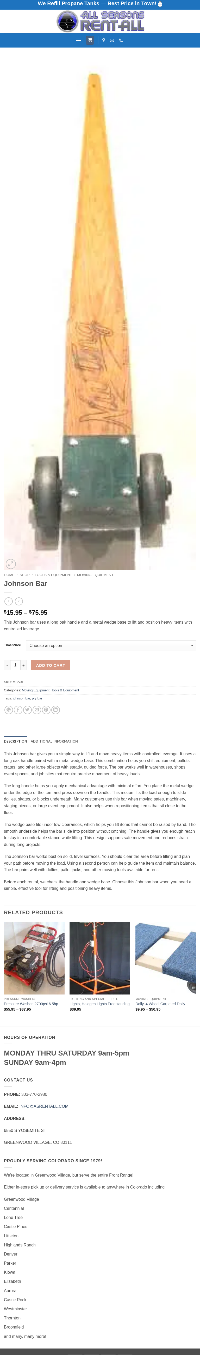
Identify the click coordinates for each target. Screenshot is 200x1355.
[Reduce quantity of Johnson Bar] (7, 665)
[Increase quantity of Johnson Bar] (24, 665)
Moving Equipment (95, 575)
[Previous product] (19, 601)
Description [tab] (15, 741)
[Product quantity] (15, 665)
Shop (25, 575)
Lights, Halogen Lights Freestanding (99, 1004)
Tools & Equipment (53, 575)
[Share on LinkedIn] (55, 710)
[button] (78, 40)
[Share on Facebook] (18, 710)
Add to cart (50, 665)
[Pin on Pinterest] (46, 710)
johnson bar (21, 698)
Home (9, 575)
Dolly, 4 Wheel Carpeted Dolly (160, 1004)
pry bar (37, 698)
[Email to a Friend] (37, 710)
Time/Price (12, 645)
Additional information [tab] (54, 741)
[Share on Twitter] (27, 710)
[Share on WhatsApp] (8, 710)
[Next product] (8, 601)
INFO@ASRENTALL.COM (44, 1106)
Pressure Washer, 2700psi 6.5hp (31, 1004)
